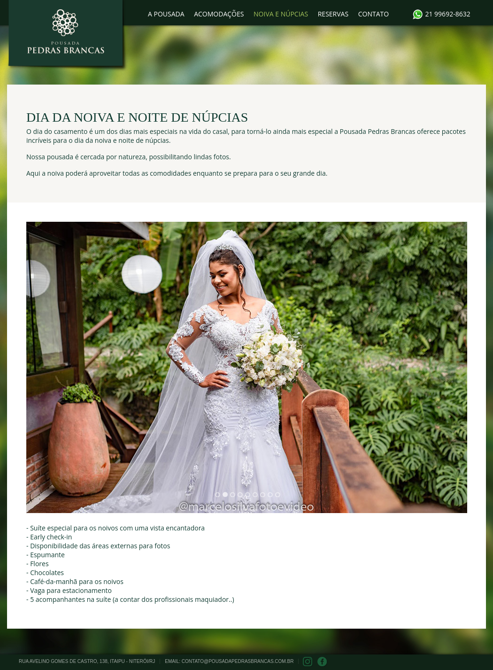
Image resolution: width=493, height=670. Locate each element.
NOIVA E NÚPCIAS (281, 13)
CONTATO (373, 13)
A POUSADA (166, 13)
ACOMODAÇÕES (219, 13)
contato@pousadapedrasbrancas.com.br (238, 661)
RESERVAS (333, 13)
